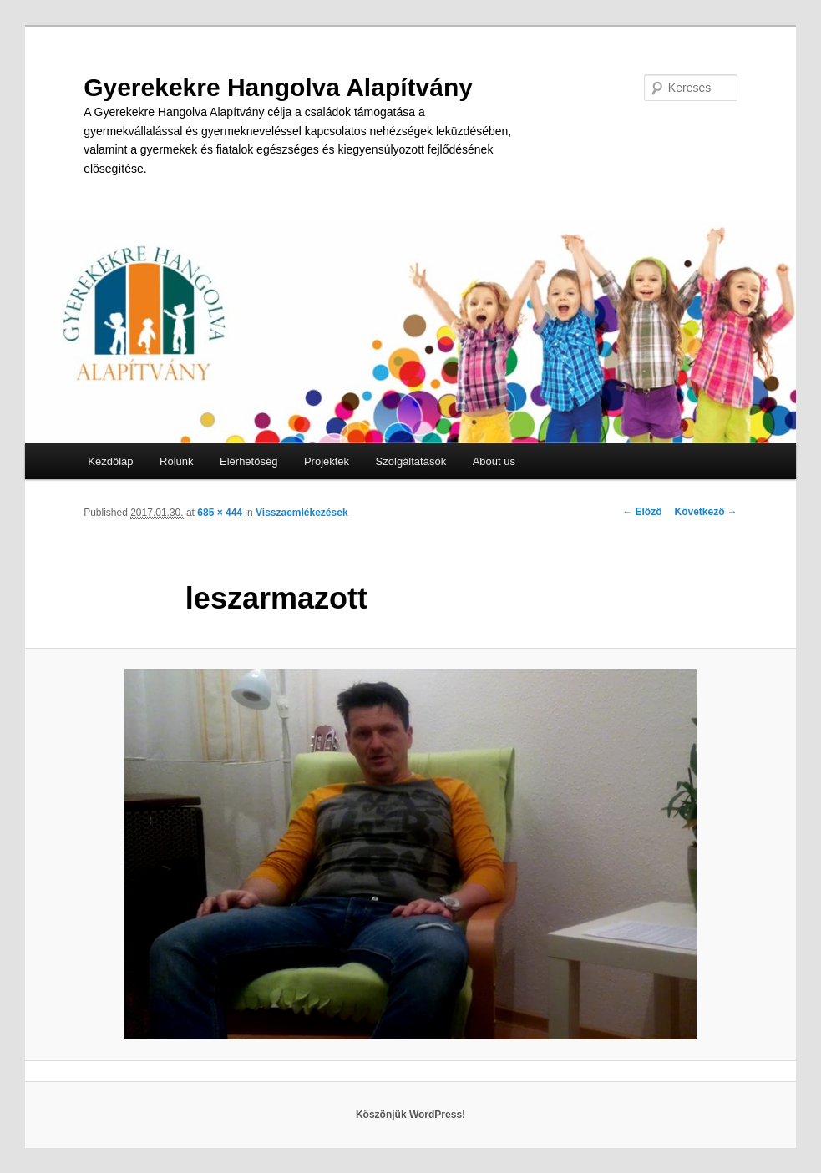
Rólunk (176, 461)
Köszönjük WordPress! (410, 1114)
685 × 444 (219, 512)
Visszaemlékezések (302, 512)
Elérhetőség (248, 461)
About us (494, 461)
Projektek (326, 461)
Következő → (706, 512)
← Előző (641, 512)
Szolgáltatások (411, 461)
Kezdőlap (110, 461)
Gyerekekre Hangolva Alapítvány (278, 87)
